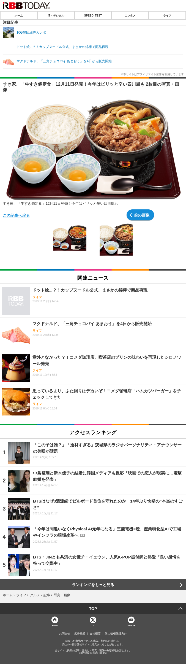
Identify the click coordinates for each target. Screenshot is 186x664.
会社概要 (95, 633)
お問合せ (64, 633)
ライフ (167, 15)
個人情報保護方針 (116, 633)
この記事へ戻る (16, 215)
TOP (93, 608)
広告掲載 (79, 633)
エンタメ (130, 15)
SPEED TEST (93, 15)
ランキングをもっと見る (93, 584)
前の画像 (141, 215)
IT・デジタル (56, 15)
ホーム (19, 15)
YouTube (131, 625)
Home (55, 625)
